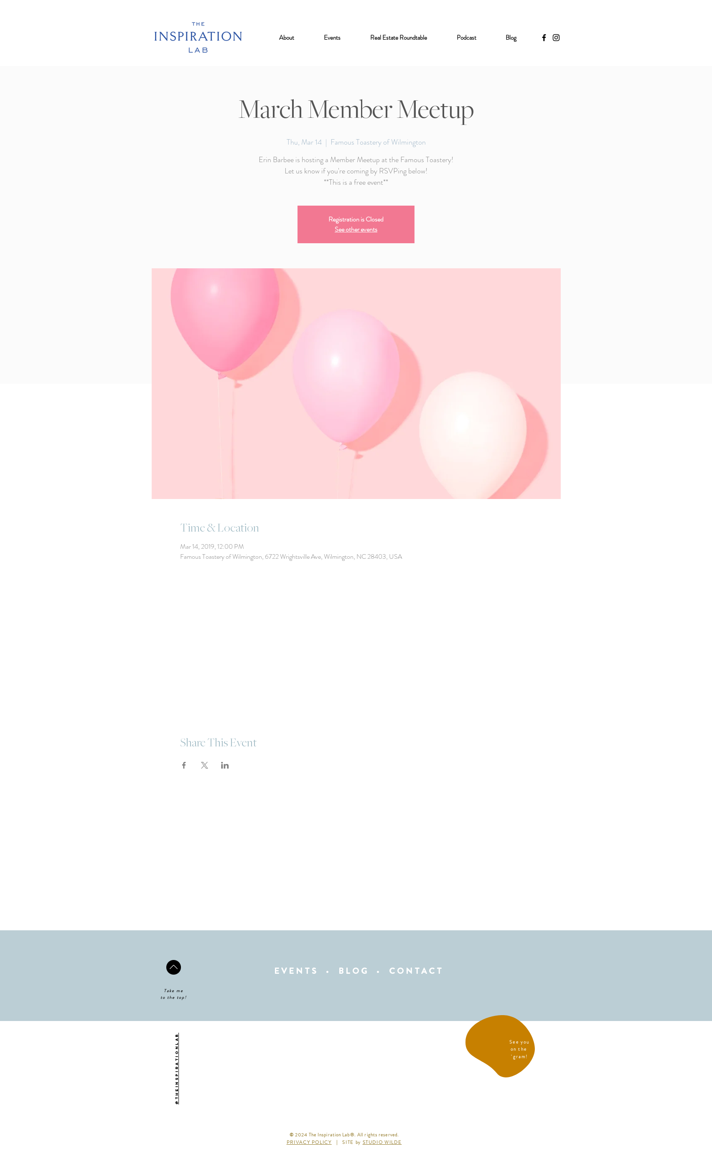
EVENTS (296, 971)
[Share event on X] (205, 765)
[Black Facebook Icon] (544, 37)
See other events (356, 229)
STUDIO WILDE (382, 1142)
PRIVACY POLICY (309, 1142)
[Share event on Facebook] (184, 765)
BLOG (353, 971)
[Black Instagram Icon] (556, 37)
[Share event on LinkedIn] (225, 765)
